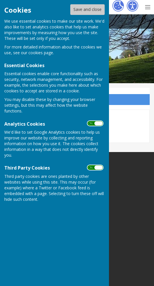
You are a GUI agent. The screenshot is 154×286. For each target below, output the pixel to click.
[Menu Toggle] (147, 6)
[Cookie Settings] (118, 5)
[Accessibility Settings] (132, 5)
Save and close (87, 9)
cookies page (40, 52)
